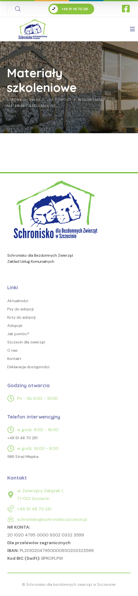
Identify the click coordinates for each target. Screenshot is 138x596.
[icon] (126, 9)
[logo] (56, 211)
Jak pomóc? (59, 99)
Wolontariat (91, 99)
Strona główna (23, 99)
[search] (18, 9)
